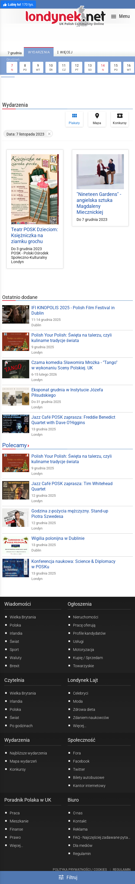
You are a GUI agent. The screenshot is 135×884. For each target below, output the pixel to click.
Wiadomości (17, 604)
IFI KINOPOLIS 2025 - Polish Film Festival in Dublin (73, 310)
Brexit (11, 666)
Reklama (78, 829)
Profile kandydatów (87, 633)
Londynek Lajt (83, 680)
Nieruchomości (83, 617)
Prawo (12, 837)
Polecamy (14, 445)
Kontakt (77, 821)
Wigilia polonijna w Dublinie (57, 538)
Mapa (97, 118)
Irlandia (13, 633)
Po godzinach (18, 725)
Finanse (13, 829)
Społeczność (81, 740)
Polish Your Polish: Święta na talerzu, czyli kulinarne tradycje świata (71, 338)
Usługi (76, 641)
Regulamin (79, 853)
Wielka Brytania (20, 617)
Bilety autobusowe (86, 777)
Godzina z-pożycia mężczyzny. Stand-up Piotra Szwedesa (69, 513)
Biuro (73, 800)
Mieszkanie (16, 821)
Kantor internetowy (87, 785)
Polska (12, 625)
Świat (11, 641)
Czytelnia (14, 680)
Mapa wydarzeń (20, 761)
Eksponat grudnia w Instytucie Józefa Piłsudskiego (67, 392)
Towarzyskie (81, 666)
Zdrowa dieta (81, 709)
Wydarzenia (17, 740)
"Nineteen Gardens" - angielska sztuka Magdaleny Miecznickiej (99, 203)
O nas (75, 813)
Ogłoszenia (80, 604)
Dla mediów (80, 845)
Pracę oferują (82, 625)
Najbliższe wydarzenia (25, 753)
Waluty (13, 657)
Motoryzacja (81, 649)
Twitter (76, 769)
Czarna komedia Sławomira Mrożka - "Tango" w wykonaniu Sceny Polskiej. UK (74, 365)
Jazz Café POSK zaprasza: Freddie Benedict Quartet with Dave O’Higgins (73, 420)
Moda (75, 701)
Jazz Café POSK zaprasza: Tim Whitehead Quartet (72, 486)
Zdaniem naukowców (88, 717)
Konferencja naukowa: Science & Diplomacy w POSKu (73, 564)
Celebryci (78, 693)
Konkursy (120, 118)
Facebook (79, 761)
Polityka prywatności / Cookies (80, 870)
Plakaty (74, 118)
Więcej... (77, 725)
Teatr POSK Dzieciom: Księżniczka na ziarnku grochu (34, 235)
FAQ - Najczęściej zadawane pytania (99, 837)
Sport (11, 649)
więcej (64, 52)
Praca (12, 813)
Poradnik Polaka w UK (27, 800)
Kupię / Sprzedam (85, 657)
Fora (74, 753)
